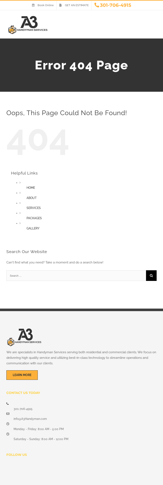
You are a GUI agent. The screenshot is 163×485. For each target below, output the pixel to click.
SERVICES (34, 208)
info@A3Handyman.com (30, 419)
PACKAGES (34, 218)
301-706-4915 (23, 409)
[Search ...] (76, 275)
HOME (31, 187)
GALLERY (33, 228)
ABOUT (32, 198)
